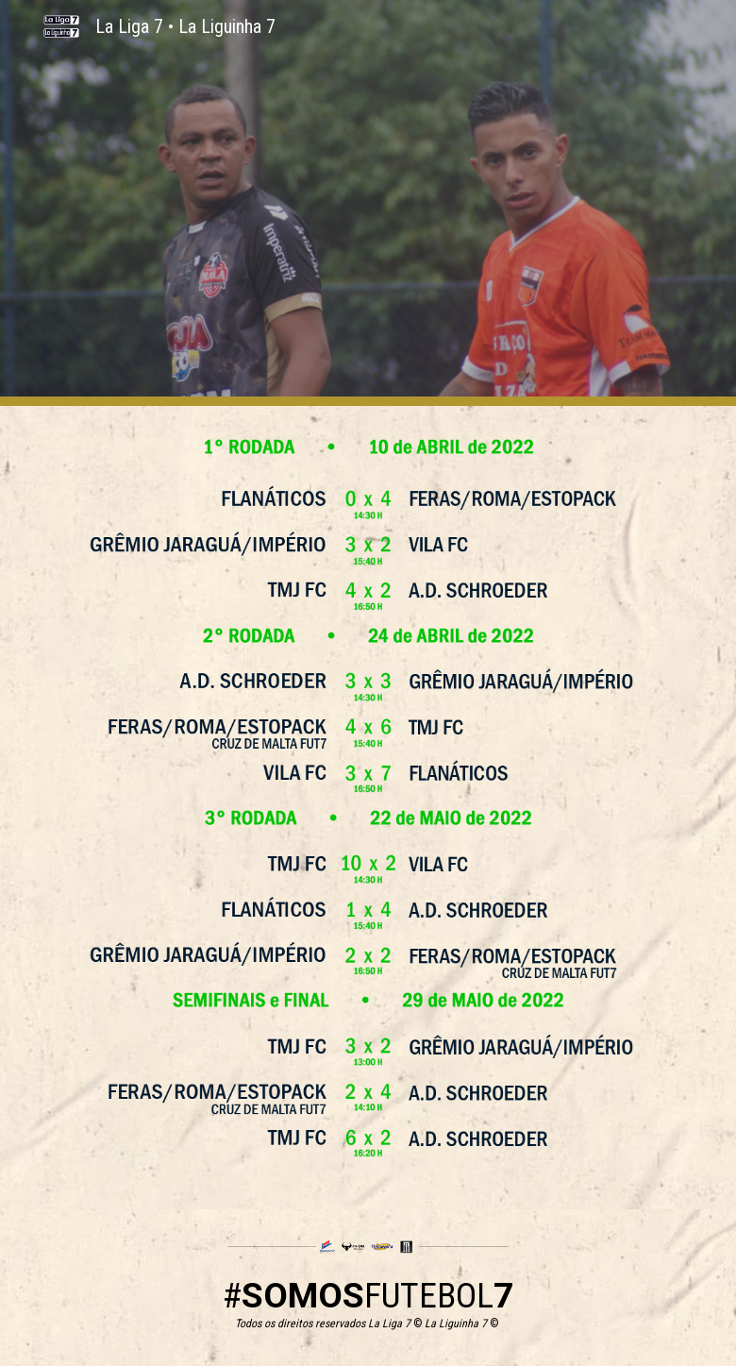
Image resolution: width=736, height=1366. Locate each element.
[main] (368, 1302)
